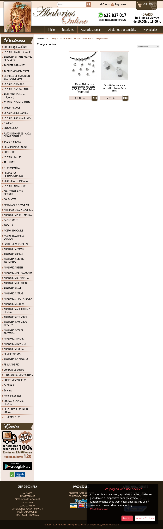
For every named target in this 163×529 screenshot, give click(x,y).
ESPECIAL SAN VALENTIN (16, 89)
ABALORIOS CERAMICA (15, 317)
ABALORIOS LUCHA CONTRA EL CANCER (18, 58)
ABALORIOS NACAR (14, 338)
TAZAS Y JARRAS (12, 141)
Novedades (150, 29)
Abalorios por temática (122, 29)
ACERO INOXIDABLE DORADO (14, 237)
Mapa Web (27, 493)
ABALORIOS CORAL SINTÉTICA (13, 331)
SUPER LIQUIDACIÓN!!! (15, 47)
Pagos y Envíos (27, 496)
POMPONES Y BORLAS (15, 380)
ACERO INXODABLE (13, 230)
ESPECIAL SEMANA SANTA (17, 102)
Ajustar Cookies (145, 518)
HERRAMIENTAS (12, 417)
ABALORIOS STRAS (13, 293)
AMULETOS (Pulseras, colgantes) (14, 95)
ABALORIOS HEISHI (14, 267)
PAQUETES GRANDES (14, 65)
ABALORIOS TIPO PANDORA (18, 298)
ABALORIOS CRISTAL (14, 349)
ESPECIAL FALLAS (13, 157)
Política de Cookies (27, 511)
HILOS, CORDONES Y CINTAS (18, 375)
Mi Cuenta (104, 4)
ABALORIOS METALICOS (16, 283)
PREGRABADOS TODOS (15, 147)
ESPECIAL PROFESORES (16, 113)
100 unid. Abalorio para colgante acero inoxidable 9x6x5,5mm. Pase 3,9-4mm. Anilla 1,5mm (84, 87)
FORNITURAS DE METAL (16, 244)
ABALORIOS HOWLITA (15, 344)
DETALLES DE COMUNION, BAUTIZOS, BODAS (17, 77)
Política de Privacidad (27, 514)
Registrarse (120, 4)
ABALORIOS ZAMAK (14, 249)
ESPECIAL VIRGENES (14, 84)
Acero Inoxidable (12, 395)
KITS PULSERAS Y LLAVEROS (18, 210)
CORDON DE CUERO (14, 369)
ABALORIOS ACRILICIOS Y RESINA (17, 310)
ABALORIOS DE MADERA (16, 278)
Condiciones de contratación (27, 508)
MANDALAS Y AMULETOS (16, 204)
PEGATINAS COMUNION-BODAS (16, 410)
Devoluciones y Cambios (27, 499)
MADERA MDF (11, 128)
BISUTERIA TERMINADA (16, 181)
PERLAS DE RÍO (11, 364)
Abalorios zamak (91, 29)
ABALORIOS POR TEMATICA (18, 215)
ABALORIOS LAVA (12, 288)
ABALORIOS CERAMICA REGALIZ (15, 323)
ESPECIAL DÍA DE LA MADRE (18, 52)
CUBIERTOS (9, 152)
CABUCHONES (11, 220)
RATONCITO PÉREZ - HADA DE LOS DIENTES (17, 135)
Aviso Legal (27, 502)
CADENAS (9, 385)
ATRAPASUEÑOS (12, 167)
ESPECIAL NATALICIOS (15, 186)
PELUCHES (9, 162)
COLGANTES (10, 199)
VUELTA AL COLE (12, 107)
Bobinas (8, 390)
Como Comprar (27, 505)
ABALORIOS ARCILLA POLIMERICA (14, 260)
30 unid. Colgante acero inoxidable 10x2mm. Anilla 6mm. (114, 88)
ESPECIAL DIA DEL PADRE (16, 70)
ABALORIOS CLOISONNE (16, 359)
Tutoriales (68, 29)
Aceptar (127, 518)
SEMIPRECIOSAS (12, 354)
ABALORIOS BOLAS (13, 254)
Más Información (99, 509)
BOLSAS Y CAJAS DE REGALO (14, 402)
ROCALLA (8, 225)
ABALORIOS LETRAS (14, 304)
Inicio (51, 29)
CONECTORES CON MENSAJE (13, 192)
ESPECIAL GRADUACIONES (17, 118)
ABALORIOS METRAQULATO (18, 272)
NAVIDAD (8, 123)
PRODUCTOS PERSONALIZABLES (14, 174)
